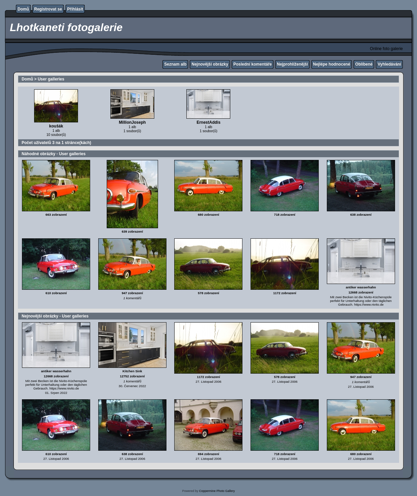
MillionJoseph (132, 122)
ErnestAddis (208, 122)
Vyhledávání (389, 64)
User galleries (51, 79)
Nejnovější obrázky (209, 64)
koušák (56, 126)
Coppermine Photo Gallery (217, 491)
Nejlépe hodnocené (331, 64)
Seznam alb (175, 64)
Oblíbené (363, 64)
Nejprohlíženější (292, 64)
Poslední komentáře (252, 64)
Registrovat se (48, 9)
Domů (23, 9)
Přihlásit (75, 9)
